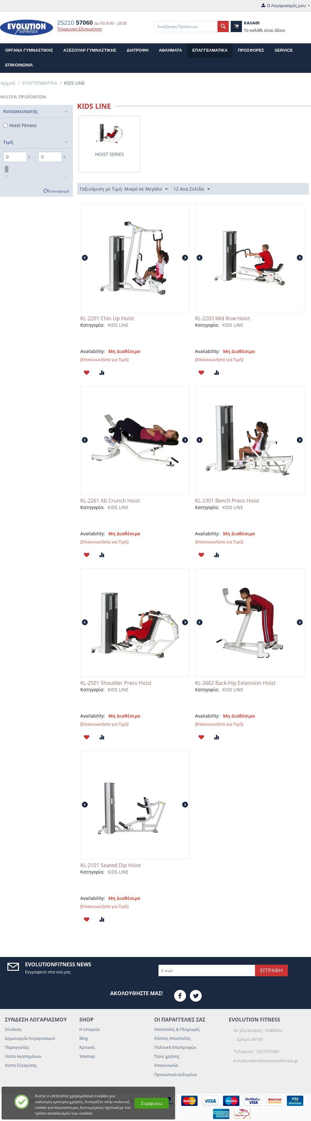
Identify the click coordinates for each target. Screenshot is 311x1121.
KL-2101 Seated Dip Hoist (110, 865)
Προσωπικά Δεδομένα (175, 1074)
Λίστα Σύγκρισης (21, 1065)
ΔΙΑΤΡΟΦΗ (137, 50)
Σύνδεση (13, 1029)
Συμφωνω (151, 1103)
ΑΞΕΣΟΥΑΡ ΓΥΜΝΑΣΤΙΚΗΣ (89, 50)
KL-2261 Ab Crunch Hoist (110, 501)
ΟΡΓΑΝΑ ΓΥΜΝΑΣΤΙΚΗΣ (29, 50)
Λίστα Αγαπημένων (23, 1056)
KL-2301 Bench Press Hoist (227, 501)
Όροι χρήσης (167, 1056)
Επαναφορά (58, 191)
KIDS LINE (118, 325)
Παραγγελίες (17, 1047)
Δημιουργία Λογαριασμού (30, 1038)
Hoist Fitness (20, 125)
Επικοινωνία (166, 1065)
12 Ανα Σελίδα (191, 189)
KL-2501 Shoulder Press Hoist (116, 683)
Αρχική (8, 83)
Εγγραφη (271, 970)
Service (283, 50)
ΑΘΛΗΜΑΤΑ (170, 50)
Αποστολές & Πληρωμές (177, 1029)
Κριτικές (87, 1047)
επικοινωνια (19, 65)
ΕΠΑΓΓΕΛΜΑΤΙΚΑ (210, 50)
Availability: (92, 351)
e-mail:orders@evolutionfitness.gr (266, 1061)
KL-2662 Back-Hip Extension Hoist (235, 683)
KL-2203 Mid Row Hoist (222, 318)
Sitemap (87, 1056)
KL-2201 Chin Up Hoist (107, 318)
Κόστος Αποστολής (172, 1038)
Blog (83, 1038)
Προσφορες (251, 50)
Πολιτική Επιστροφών (175, 1047)
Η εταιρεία (89, 1029)
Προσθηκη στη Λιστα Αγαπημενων (87, 372)
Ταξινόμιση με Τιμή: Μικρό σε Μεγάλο (123, 189)
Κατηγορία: (92, 325)
